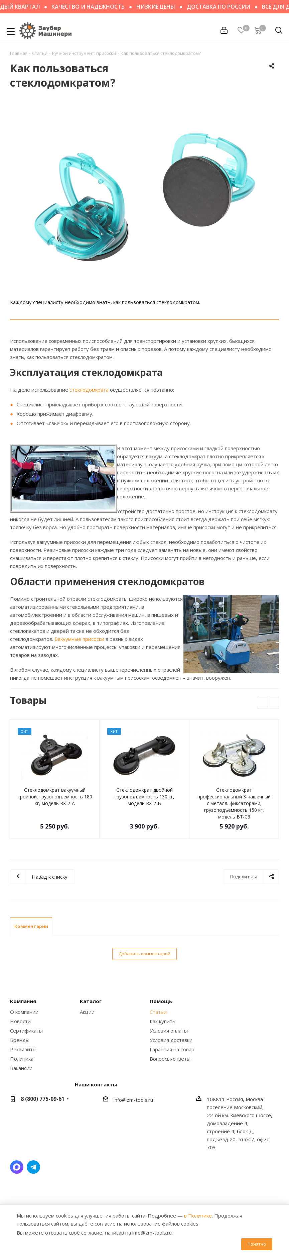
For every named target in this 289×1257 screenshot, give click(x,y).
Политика (21, 1058)
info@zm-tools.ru (133, 1099)
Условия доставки (171, 1040)
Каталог (91, 1001)
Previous (262, 703)
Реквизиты (23, 1049)
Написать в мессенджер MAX (16, 1167)
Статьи (158, 1011)
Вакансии (21, 1068)
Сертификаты (26, 1030)
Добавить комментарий (144, 954)
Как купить (162, 1021)
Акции (87, 1011)
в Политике (198, 1215)
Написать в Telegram (33, 1167)
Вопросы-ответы (170, 1058)
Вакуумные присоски (79, 639)
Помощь (161, 1001)
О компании (24, 1011)
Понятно (257, 1244)
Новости (20, 1021)
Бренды (19, 1040)
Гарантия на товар (172, 1049)
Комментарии (31, 926)
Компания (23, 1001)
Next (273, 703)
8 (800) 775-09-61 (42, 1098)
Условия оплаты (169, 1030)
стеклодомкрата (89, 389)
